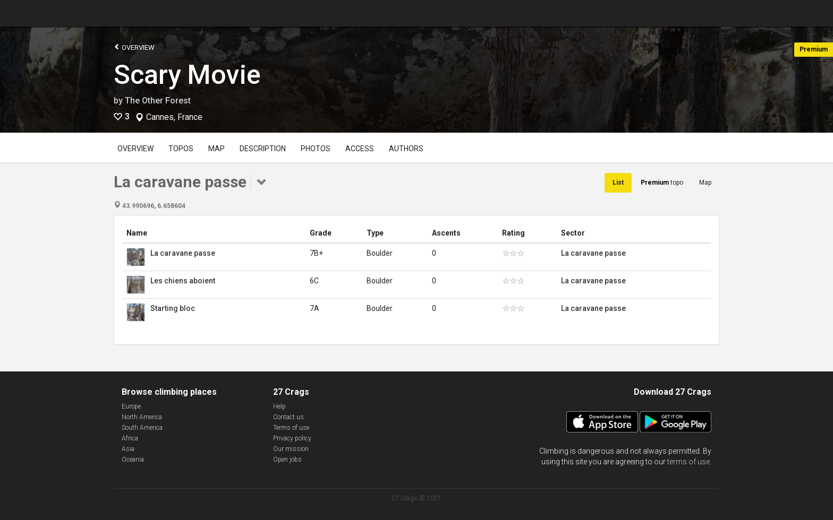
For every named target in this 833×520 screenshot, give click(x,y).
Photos (315, 148)
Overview (134, 46)
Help (279, 406)
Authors (406, 148)
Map (216, 148)
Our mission (291, 449)
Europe (131, 406)
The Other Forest (158, 101)
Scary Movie (187, 74)
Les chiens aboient (182, 280)
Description (263, 148)
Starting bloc (172, 308)
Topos (180, 148)
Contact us (288, 417)
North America (142, 417)
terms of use (688, 461)
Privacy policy (292, 438)
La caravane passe (182, 253)
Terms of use (291, 427)
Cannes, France (174, 117)
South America (142, 427)
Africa (130, 438)
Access (359, 148)
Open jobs (287, 459)
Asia (128, 449)
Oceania (133, 459)
